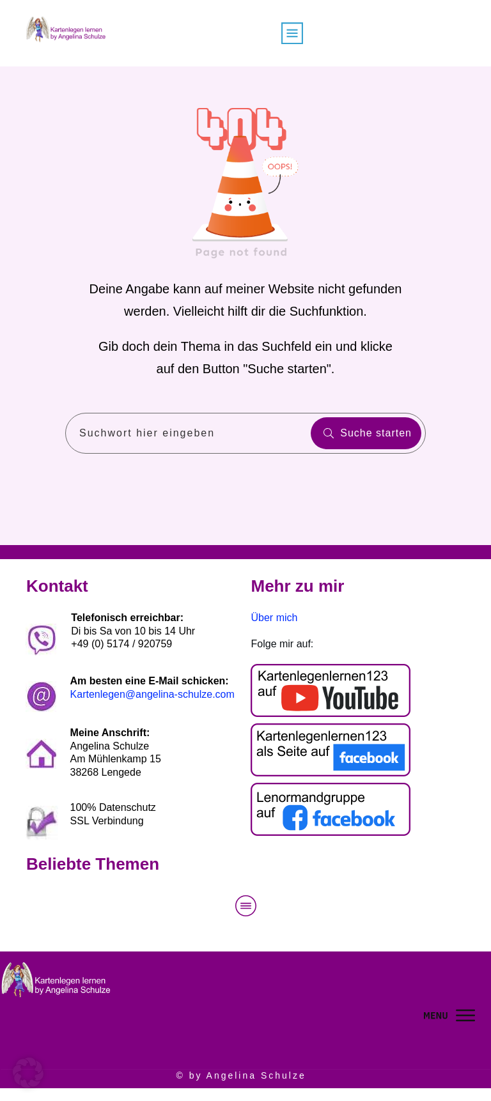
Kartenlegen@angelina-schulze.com (152, 694)
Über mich (274, 617)
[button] (28, 1073)
